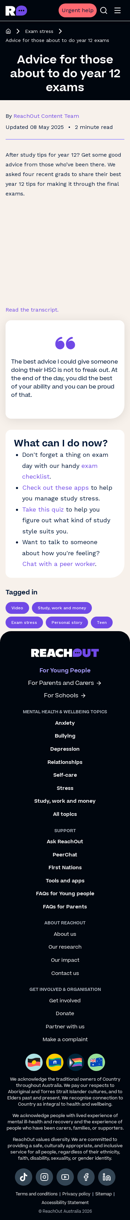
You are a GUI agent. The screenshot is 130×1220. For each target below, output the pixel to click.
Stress (65, 788)
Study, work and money (62, 607)
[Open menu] (117, 10)
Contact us (65, 973)
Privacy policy (76, 1194)
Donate (65, 1013)
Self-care (65, 775)
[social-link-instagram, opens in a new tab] (44, 1177)
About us (65, 934)
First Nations (65, 867)
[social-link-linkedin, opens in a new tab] (106, 1177)
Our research (65, 947)
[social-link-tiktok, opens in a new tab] (23, 1177)
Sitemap (103, 1194)
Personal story (67, 622)
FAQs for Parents (65, 907)
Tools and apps (65, 881)
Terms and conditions (37, 1194)
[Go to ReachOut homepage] (16, 11)
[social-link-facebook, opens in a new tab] (86, 1177)
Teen (102, 622)
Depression (65, 749)
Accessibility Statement (65, 1203)
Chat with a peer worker (58, 563)
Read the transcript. (32, 309)
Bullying (65, 736)
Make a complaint (65, 1039)
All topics (65, 814)
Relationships (65, 762)
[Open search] (104, 10)
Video (17, 607)
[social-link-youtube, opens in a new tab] (65, 1177)
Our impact (65, 960)
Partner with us (65, 1026)
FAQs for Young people (65, 893)
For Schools (65, 695)
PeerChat (65, 855)
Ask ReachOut (65, 841)
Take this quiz (43, 509)
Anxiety (65, 723)
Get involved (65, 1000)
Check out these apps (55, 487)
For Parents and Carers (65, 683)
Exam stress (39, 31)
